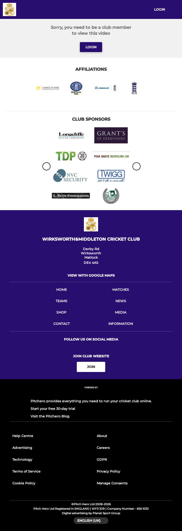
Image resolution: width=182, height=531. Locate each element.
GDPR (102, 459)
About (102, 436)
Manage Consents (112, 483)
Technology (22, 459)
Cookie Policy (23, 483)
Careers (103, 448)
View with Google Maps (91, 275)
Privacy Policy (108, 471)
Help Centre (22, 436)
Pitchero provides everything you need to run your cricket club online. (91, 401)
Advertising (22, 448)
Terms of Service (26, 471)
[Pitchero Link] (91, 393)
